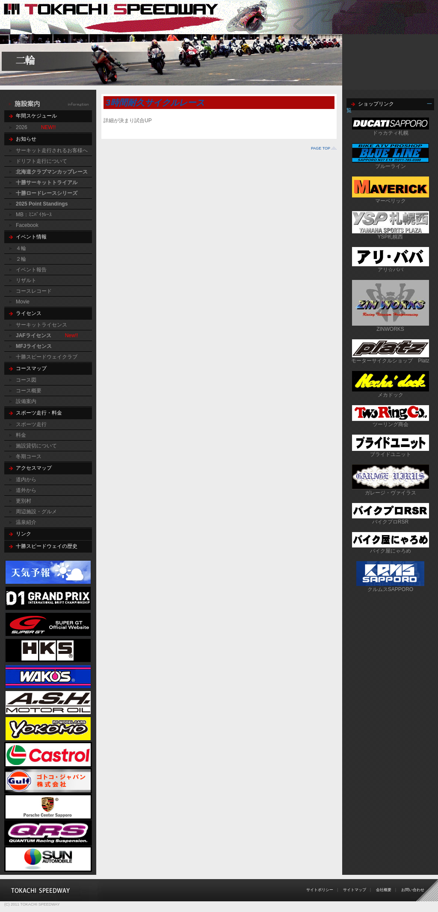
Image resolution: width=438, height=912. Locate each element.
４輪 (21, 248)
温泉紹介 (26, 522)
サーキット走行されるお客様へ (52, 150)
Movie (23, 302)
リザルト (26, 280)
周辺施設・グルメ (36, 512)
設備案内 (26, 401)
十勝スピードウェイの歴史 (46, 546)
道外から (26, 490)
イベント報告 (31, 270)
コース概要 (28, 391)
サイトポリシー (319, 890)
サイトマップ (354, 890)
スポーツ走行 (31, 424)
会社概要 (383, 890)
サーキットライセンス (41, 325)
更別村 (23, 501)
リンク (23, 534)
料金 (21, 435)
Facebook (27, 225)
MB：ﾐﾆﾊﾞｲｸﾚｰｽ (34, 215)
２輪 (21, 259)
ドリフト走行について (41, 161)
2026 (21, 127)
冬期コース (28, 456)
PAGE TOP (320, 148)
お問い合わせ (412, 890)
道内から (26, 479)
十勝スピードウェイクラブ (46, 357)
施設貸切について (36, 446)
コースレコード (34, 291)
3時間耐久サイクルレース (155, 102)
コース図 (26, 380)
